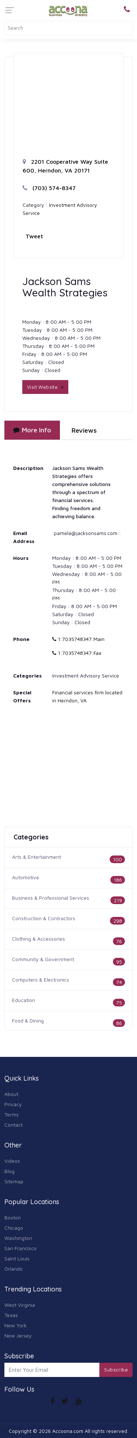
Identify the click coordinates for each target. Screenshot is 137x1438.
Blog (9, 1171)
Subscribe (116, 1370)
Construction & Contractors (43, 918)
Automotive (25, 877)
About (11, 1094)
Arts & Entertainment (36, 857)
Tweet (34, 236)
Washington (18, 1238)
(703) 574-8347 (49, 188)
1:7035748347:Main (78, 639)
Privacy (13, 1104)
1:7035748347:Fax (76, 653)
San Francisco (20, 1248)
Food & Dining (28, 1020)
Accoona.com (67, 1431)
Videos (12, 1161)
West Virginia (19, 1305)
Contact (13, 1125)
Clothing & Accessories (38, 939)
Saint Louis (17, 1258)
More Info (32, 430)
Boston (12, 1217)
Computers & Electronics (40, 979)
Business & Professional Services (50, 898)
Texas (11, 1315)
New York (15, 1325)
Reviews (84, 430)
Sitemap (13, 1181)
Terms (11, 1114)
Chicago (13, 1228)
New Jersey (18, 1335)
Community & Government (43, 959)
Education (23, 1000)
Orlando (13, 1269)
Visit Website (45, 387)
